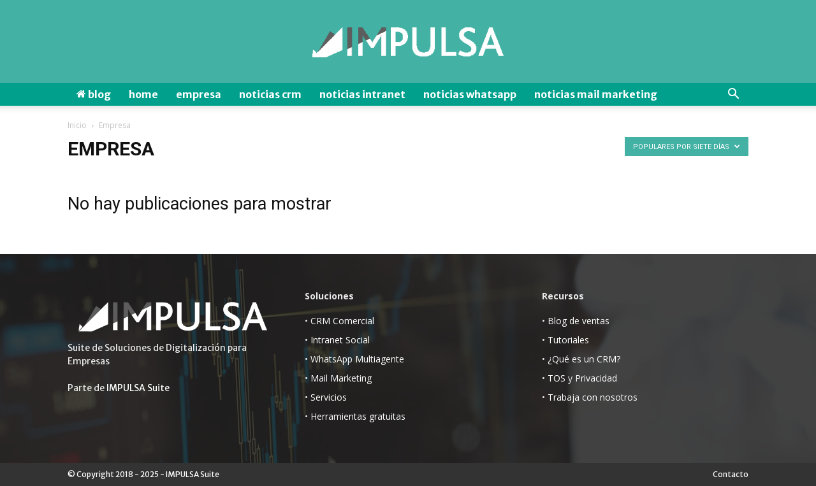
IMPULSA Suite (138, 388)
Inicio (77, 125)
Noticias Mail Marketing (595, 94)
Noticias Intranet (362, 94)
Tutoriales (568, 340)
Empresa (198, 94)
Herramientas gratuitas (357, 416)
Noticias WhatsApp (469, 94)
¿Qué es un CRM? (584, 359)
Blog (93, 94)
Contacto (730, 474)
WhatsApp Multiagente (357, 359)
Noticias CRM (270, 94)
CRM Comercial (342, 321)
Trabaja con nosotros (593, 397)
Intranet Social (340, 340)
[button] (733, 94)
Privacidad (596, 378)
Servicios (328, 397)
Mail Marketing (341, 378)
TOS (556, 378)
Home (143, 94)
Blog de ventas (578, 321)
